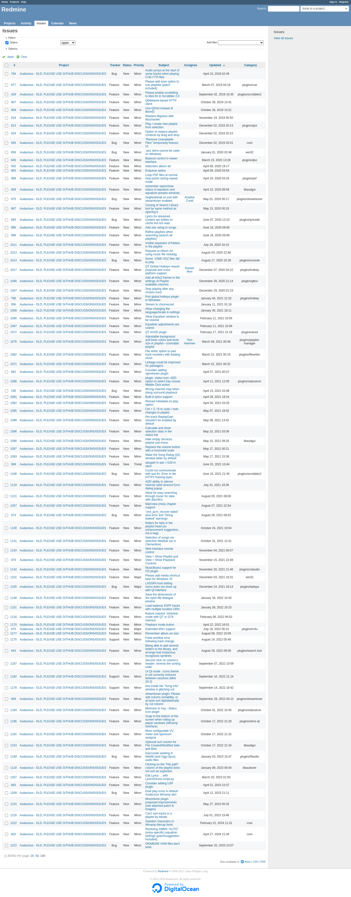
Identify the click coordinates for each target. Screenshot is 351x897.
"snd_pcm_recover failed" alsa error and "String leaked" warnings (161, 515)
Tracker (115, 65)
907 (13, 102)
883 (13, 785)
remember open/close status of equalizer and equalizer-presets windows (162, 189)
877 (13, 85)
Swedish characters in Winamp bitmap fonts (159, 823)
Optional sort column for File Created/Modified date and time (162, 745)
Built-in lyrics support (158, 397)
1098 (13, 441)
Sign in (333, 1)
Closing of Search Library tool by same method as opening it (161, 208)
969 (13, 699)
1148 (13, 598)
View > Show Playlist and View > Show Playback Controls (161, 560)
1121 (13, 496)
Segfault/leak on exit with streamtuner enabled (161, 199)
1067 (13, 326)
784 (13, 73)
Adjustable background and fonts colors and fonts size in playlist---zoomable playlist (162, 341)
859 (13, 152)
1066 (13, 318)
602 (13, 834)
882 (13, 372)
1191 (13, 734)
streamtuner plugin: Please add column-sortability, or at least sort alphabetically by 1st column (162, 699)
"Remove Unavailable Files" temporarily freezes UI (161, 143)
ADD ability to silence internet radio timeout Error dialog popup (162, 485)
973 (13, 515)
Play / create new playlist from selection (161, 125)
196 (13, 391)
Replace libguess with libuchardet (159, 117)
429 (13, 94)
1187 (13, 663)
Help (23, 1)
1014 (13, 260)
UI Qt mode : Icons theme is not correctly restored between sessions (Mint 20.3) (162, 676)
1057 (13, 505)
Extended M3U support (160, 629)
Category (250, 65)
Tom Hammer (189, 341)
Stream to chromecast (159, 304)
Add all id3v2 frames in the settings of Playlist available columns (162, 281)
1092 (13, 403)
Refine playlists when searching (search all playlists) (159, 235)
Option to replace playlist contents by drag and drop (162, 133)
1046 (13, 281)
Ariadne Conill (190, 199)
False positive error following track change (159, 639)
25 (32, 856)
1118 (13, 767)
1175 (13, 639)
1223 (13, 845)
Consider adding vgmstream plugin (156, 371)
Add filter (212, 42)
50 (37, 856)
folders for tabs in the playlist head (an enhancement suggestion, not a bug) (162, 528)
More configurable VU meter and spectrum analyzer (159, 734)
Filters (11, 37)
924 (13, 133)
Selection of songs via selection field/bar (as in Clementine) (160, 541)
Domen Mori (190, 269)
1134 (13, 550)
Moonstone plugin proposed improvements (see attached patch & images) (161, 804)
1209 (13, 793)
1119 (13, 485)
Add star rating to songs (160, 227)
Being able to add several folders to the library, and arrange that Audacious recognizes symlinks (161, 651)
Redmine (163, 871)
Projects (14, 1)
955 (13, 170)
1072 (13, 332)
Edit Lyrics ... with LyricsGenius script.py (159, 777)
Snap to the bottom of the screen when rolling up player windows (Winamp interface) (161, 721)
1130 (13, 528)
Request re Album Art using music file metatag (161, 252)
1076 (13, 341)
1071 (13, 364)
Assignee (190, 65)
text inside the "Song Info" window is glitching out (162, 687)
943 (13, 650)
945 (13, 160)
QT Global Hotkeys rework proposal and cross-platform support (162, 270)
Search (261, 8)
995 (13, 227)
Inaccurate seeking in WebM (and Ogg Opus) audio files (160, 756)
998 (13, 464)
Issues (41, 23)
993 (13, 219)
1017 (13, 270)
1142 (13, 569)
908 (13, 110)
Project (64, 65)
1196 (13, 721)
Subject (163, 65)
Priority (139, 65)
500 (13, 166)
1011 (13, 245)
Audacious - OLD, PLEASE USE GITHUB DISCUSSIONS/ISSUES (63, 73)
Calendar (57, 23)
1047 (13, 290)
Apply (10, 56)
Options (12, 48)
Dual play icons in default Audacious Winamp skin (161, 792)
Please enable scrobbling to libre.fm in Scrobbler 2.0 (162, 94)
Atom (247, 861)
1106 (13, 474)
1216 (13, 815)
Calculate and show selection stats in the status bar (158, 431)
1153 (13, 745)
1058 (13, 310)
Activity (26, 23)
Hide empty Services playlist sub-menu (158, 441)
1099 (13, 420)
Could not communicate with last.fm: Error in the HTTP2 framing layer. (160, 474)
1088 (13, 381)
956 (13, 304)
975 (13, 199)
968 (13, 178)
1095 (13, 410)
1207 (13, 777)
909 (13, 189)
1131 (13, 541)
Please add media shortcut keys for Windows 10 (162, 577)
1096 (13, 431)
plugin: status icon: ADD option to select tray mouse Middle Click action (162, 381)
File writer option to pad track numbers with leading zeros (162, 354)
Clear (24, 56)
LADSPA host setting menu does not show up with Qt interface (160, 587)
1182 (13, 676)
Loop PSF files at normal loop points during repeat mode (161, 178)
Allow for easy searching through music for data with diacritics (161, 496)
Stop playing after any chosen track (159, 290)
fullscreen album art (158, 166)
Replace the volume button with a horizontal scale (162, 448)
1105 (13, 586)
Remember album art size (162, 633)
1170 (13, 624)
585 (13, 143)
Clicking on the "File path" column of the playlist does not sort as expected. (162, 768)
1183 (13, 710)
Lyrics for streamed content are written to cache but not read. (159, 220)
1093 (13, 456)
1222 (13, 823)
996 (13, 235)
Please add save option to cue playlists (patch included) (162, 85)
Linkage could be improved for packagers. (162, 364)
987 (13, 208)
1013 (13, 252)
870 (13, 560)
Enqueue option (155, 170)
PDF (263, 861)
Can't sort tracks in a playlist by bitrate (158, 815)
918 (13, 117)
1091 (13, 397)
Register (344, 1)
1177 (13, 633)
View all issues (283, 38)
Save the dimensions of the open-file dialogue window (160, 598)
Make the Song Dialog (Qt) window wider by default (162, 456)
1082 (13, 354)
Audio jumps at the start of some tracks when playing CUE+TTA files (162, 74)
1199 (13, 756)
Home (4, 1)
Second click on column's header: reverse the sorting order (162, 664)
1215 (13, 804)
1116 (13, 617)
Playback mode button (159, 624)
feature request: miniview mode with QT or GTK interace (161, 617)
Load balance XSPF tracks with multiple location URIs (162, 607)
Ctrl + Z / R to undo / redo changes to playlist (161, 410)
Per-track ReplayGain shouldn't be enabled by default (160, 420)
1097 (13, 448)
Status (13, 42)
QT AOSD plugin (156, 332)
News (73, 23)
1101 (13, 577)
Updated (215, 65)
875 (13, 629)
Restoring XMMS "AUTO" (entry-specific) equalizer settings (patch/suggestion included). (162, 834)
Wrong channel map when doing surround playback (162, 390)
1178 (13, 687)
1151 (13, 607)
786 (13, 298)
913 (13, 125)
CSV (255, 861)
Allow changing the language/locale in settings (162, 310)
